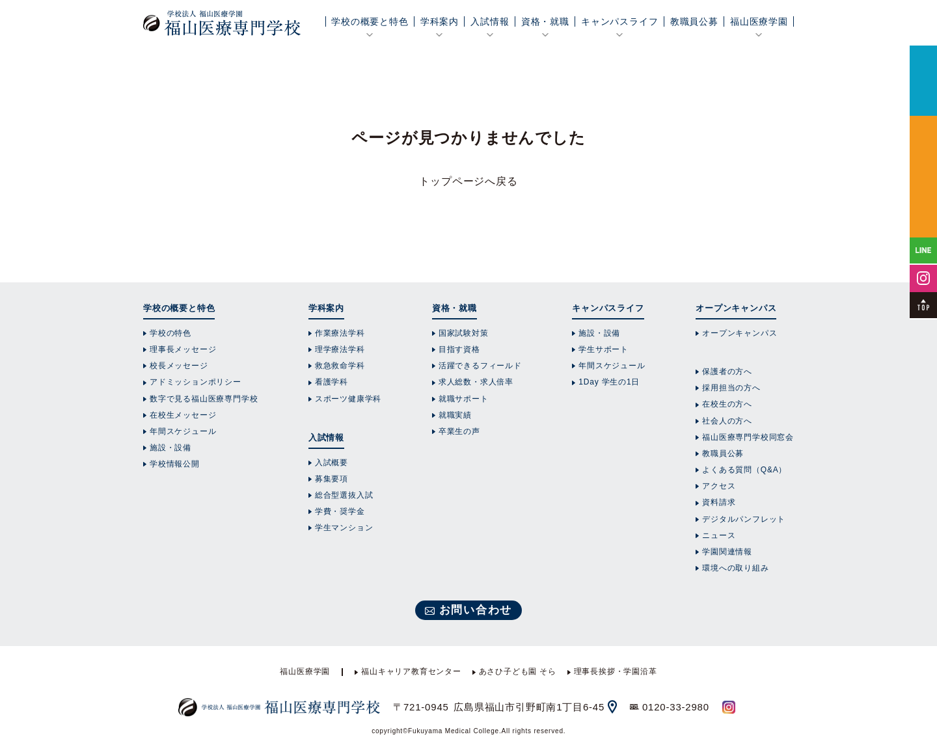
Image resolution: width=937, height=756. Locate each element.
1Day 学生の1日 (609, 381)
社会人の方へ (727, 420)
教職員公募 (694, 22)
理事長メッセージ (183, 349)
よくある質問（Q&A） (744, 469)
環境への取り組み (735, 568)
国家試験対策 (464, 333)
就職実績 (455, 415)
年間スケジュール (183, 431)
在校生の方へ (727, 404)
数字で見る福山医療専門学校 (204, 398)
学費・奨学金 (340, 511)
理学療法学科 (340, 349)
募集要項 (331, 478)
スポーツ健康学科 (348, 398)
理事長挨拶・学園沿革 (615, 671)
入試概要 (331, 462)
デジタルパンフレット (743, 519)
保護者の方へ (727, 371)
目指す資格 (459, 349)
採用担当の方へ (731, 387)
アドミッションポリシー (195, 381)
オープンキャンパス (739, 333)
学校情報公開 (175, 463)
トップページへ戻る (468, 181)
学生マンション (344, 527)
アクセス (718, 486)
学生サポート (603, 349)
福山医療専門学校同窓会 (748, 437)
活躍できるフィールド (480, 365)
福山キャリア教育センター (411, 671)
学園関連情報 (727, 551)
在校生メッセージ (183, 415)
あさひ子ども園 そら (517, 671)
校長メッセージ (179, 365)
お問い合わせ (475, 610)
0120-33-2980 (675, 706)
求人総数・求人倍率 (476, 381)
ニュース (718, 535)
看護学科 (331, 381)
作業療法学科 (340, 333)
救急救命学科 (340, 365)
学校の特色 (170, 333)
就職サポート (464, 398)
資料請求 (718, 502)
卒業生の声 (459, 431)
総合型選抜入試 (344, 495)
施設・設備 (170, 447)
